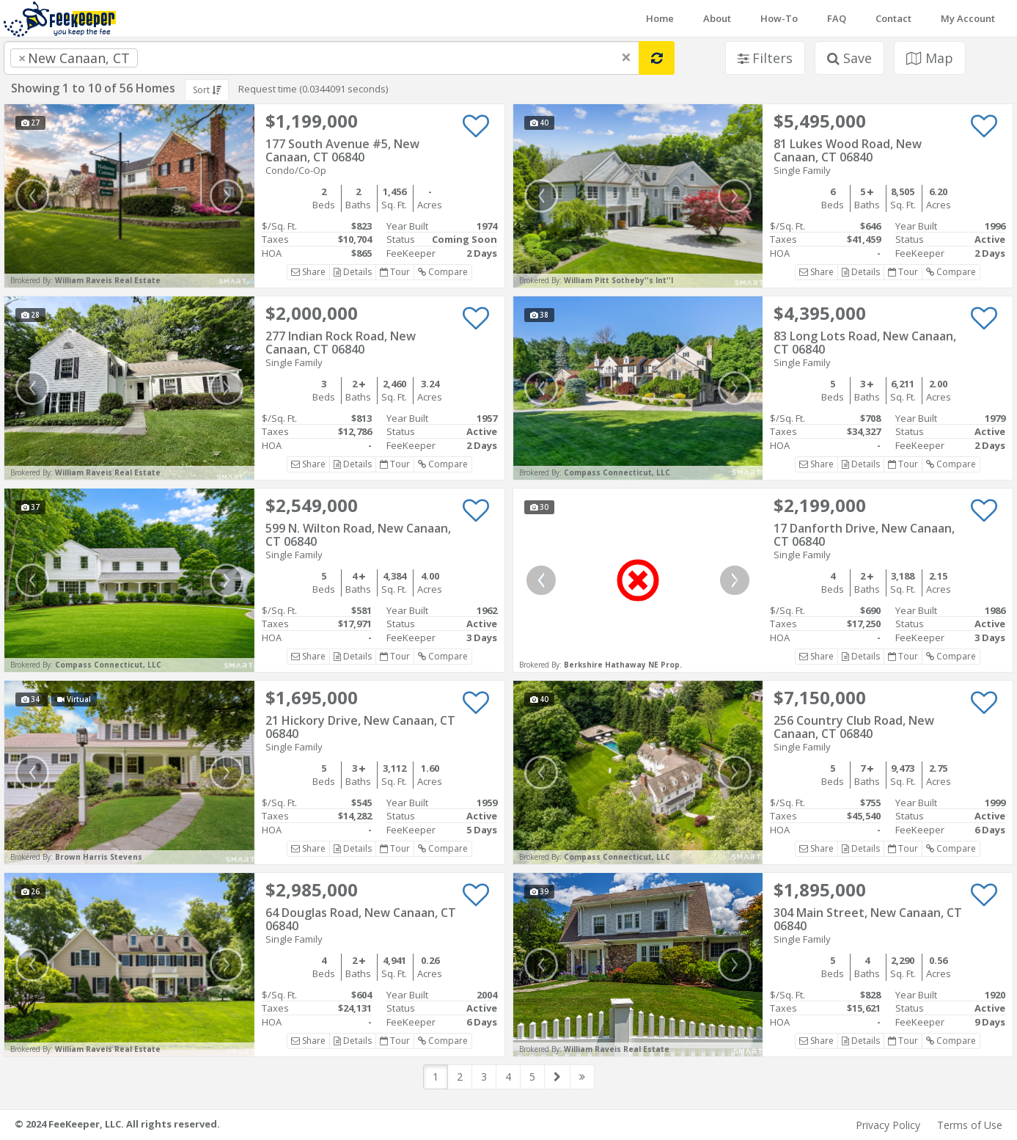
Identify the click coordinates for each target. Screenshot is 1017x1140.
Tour (395, 272)
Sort (207, 90)
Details (353, 272)
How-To (779, 18)
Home (660, 18)
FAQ (836, 18)
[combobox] (321, 58)
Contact (893, 18)
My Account (968, 18)
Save (849, 58)
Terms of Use (969, 1125)
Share (308, 272)
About (717, 18)
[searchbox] (171, 58)
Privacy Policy (888, 1125)
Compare (443, 272)
